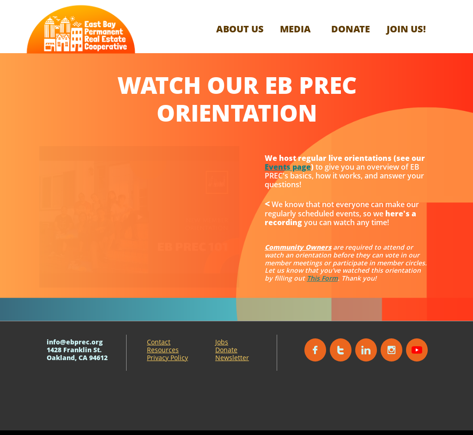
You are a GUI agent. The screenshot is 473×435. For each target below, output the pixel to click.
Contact (158, 341)
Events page (288, 167)
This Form (322, 278)
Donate (226, 349)
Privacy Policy (167, 357)
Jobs (221, 341)
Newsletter (232, 357)
